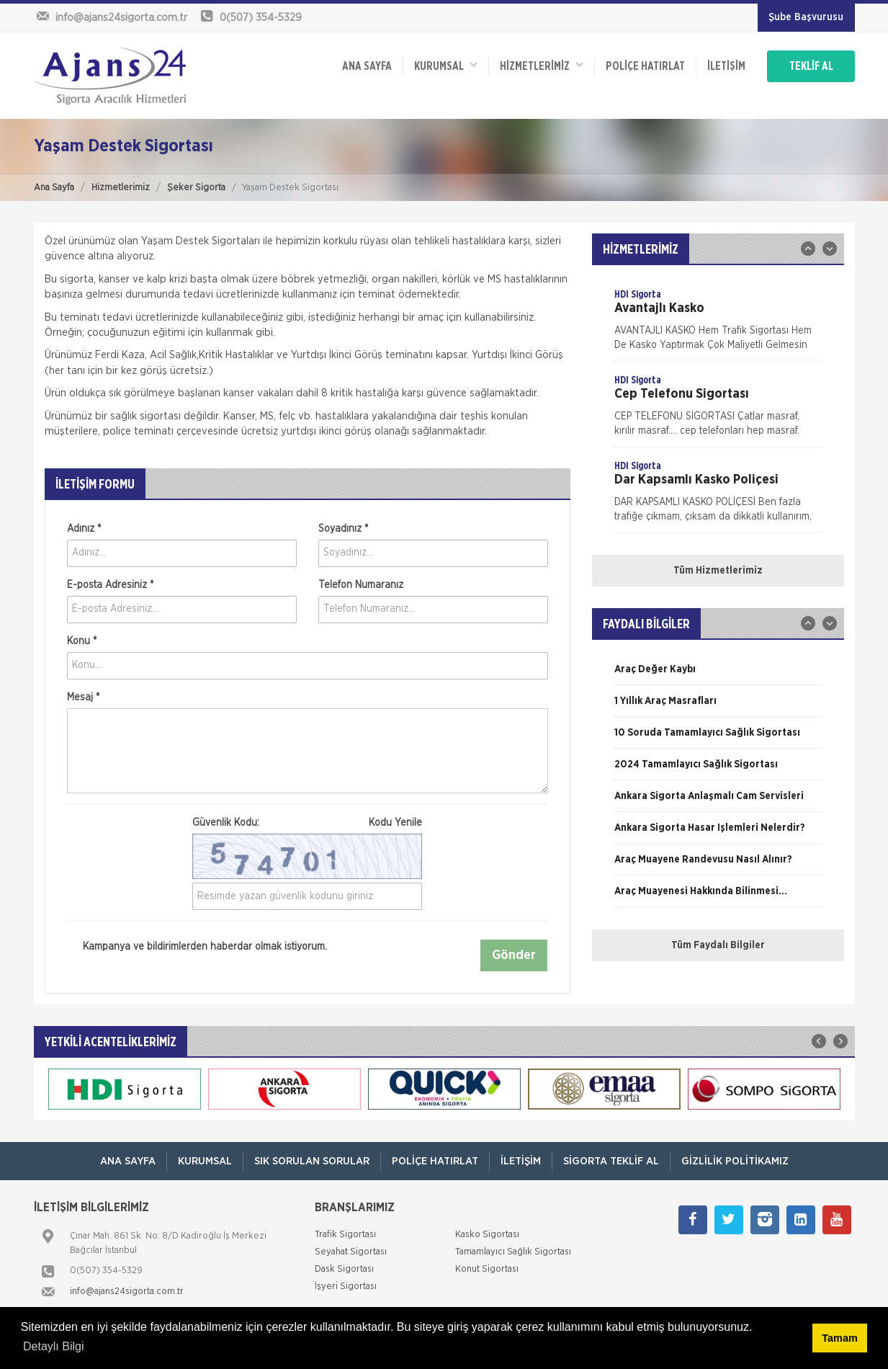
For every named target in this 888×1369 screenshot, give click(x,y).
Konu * (82, 641)
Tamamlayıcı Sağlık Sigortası (513, 1252)
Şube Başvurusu (805, 17)
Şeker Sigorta (196, 187)
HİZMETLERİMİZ (541, 65)
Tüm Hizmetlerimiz (718, 571)
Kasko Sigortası (487, 1234)
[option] (718, 324)
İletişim (726, 66)
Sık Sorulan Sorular (311, 1161)
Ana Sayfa (54, 187)
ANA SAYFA (367, 66)
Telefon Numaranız (360, 585)
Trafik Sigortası (345, 1234)
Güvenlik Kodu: (307, 823)
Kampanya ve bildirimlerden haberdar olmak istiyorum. (197, 947)
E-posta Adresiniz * (110, 585)
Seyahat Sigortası (351, 1252)
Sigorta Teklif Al (611, 1161)
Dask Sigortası (344, 1269)
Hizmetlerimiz (120, 187)
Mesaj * (83, 697)
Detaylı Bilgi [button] (53, 1346)
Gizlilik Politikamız (735, 1161)
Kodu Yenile (395, 823)
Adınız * (84, 529)
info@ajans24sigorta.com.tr (127, 1291)
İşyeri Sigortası (346, 1286)
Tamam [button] (839, 1338)
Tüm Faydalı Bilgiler (718, 945)
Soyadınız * (343, 529)
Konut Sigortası (487, 1269)
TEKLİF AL (811, 66)
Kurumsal (445, 65)
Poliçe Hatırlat (645, 66)
